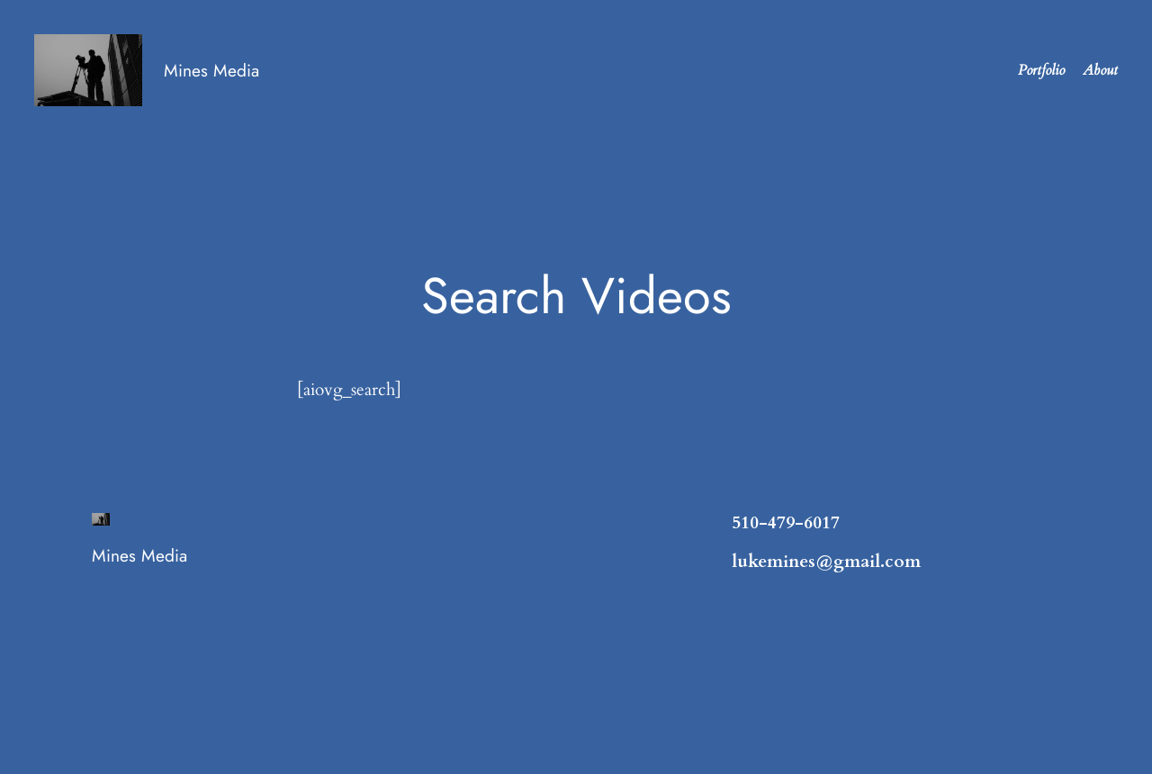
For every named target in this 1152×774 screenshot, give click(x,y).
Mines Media (211, 70)
